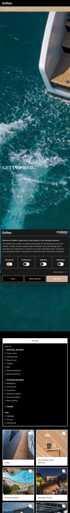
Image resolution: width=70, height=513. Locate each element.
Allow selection (35, 279)
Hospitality (10, 390)
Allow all (57, 279)
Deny (13, 279)
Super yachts (11, 353)
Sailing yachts (11, 357)
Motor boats (11, 360)
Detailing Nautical (13, 370)
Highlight (9, 416)
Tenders (9, 363)
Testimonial (10, 423)
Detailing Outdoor (13, 394)
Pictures (9, 419)
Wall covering (11, 400)
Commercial (10, 387)
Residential (10, 383)
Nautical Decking (14, 350)
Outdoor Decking (14, 380)
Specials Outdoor (12, 397)
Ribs (7, 367)
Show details (58, 272)
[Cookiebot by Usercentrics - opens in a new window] (58, 232)
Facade (9, 406)
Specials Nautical (12, 374)
